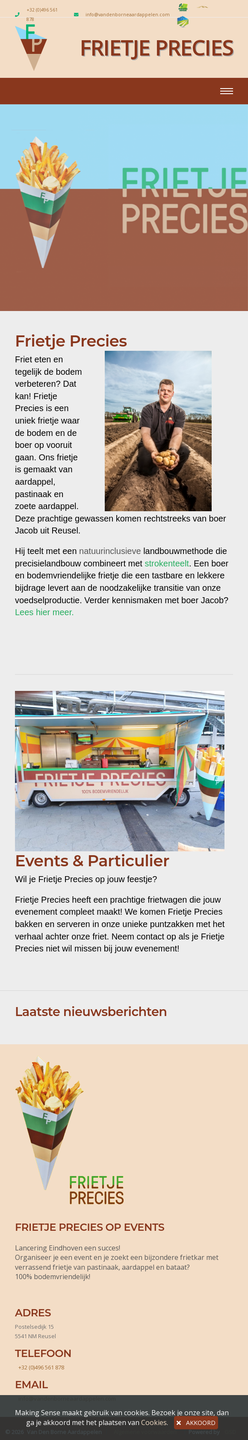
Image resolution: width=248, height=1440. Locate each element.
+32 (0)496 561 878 (42, 14)
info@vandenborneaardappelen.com (128, 15)
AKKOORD (196, 1423)
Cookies (154, 1422)
